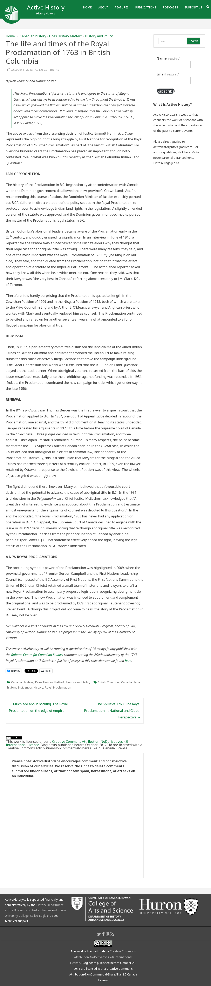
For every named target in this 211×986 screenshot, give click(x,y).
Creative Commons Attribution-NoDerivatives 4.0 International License (67, 743)
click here (184, 152)
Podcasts (170, 7)
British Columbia (108, 682)
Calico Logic (38, 916)
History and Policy (99, 36)
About (103, 7)
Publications (145, 7)
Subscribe (166, 91)
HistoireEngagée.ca (166, 163)
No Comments (49, 70)
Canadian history (33, 36)
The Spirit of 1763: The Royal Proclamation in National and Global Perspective (112, 710)
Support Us (193, 7)
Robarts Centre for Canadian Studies (37, 654)
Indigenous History (30, 687)
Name (168, 58)
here (128, 660)
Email (168, 74)
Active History (45, 7)
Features (122, 7)
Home (87, 7)
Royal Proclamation (58, 687)
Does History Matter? (65, 36)
